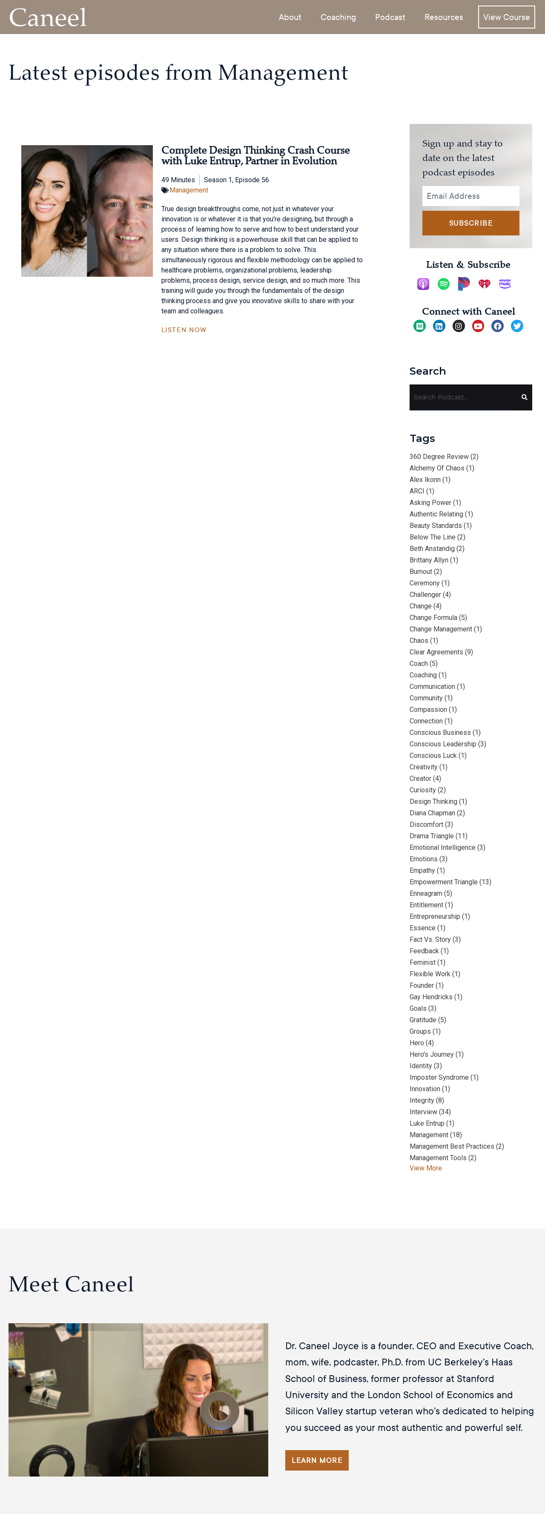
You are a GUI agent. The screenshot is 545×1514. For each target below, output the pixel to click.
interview (423, 1112)
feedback (424, 951)
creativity (424, 767)
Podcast (390, 16)
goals (418, 1008)
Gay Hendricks (431, 997)
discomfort (426, 824)
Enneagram (426, 893)
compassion (428, 709)
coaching (423, 675)
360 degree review (439, 457)
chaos (419, 641)
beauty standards (436, 526)
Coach (419, 664)
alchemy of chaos (437, 468)
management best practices (452, 1146)
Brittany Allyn (429, 560)
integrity (422, 1100)
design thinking (433, 801)
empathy (422, 870)
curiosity (423, 790)
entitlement (426, 905)
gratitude (423, 1020)
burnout (421, 572)
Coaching (338, 16)
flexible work (430, 974)
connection (426, 721)
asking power (430, 503)
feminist (423, 962)
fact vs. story (430, 939)
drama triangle (432, 836)
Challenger (425, 595)
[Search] (520, 397)
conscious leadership (443, 744)
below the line (433, 537)
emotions (424, 859)
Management (188, 190)
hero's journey (432, 1054)
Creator (420, 778)
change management (441, 629)
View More (426, 1168)
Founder (422, 985)
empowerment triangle (444, 882)
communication (432, 686)
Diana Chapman (432, 813)
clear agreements (436, 652)
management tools (438, 1158)
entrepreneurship (435, 916)
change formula (433, 618)
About (290, 16)
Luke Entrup (427, 1123)
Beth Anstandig (432, 549)
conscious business (440, 732)
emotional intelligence (443, 847)
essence (423, 928)
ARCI (417, 491)
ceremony (425, 583)
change (421, 606)
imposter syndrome (439, 1077)
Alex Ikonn (425, 480)
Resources (444, 16)
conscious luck (433, 755)
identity (421, 1066)
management (429, 1135)
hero (417, 1043)
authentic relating (436, 514)
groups (420, 1031)
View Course (506, 16)
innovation (425, 1089)
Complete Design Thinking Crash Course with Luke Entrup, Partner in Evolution (255, 155)
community (426, 698)
